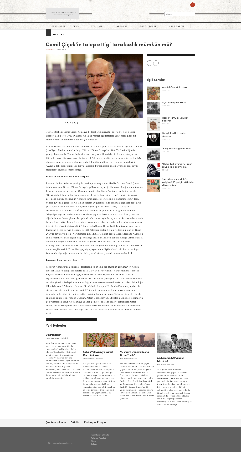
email (59, 123)
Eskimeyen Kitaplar (65, 26)
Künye (93, 441)
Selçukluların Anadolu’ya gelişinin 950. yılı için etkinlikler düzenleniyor (178, 182)
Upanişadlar (53, 335)
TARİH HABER (121, 13)
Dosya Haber (148, 26)
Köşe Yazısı (176, 26)
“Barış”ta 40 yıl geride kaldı (176, 149)
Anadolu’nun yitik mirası (174, 87)
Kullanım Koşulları (98, 438)
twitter (54, 123)
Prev (149, 63)
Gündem (59, 34)
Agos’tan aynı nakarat (174, 102)
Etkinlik (97, 26)
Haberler (121, 26)
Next (156, 63)
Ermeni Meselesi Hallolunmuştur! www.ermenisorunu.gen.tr (63, 13)
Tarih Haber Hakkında (100, 435)
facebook (48, 123)
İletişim (94, 444)
